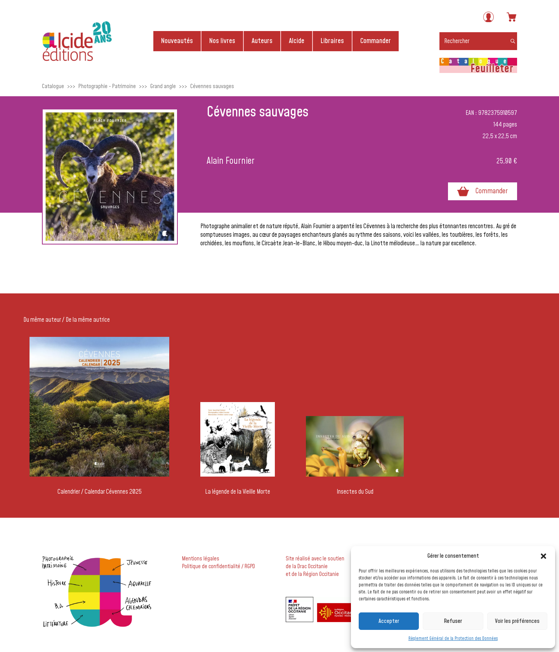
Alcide (296, 41)
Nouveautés (177, 41)
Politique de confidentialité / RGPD (218, 566)
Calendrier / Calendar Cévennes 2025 (99, 491)
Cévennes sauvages (212, 86)
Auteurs (262, 41)
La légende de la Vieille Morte (237, 491)
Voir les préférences (517, 621)
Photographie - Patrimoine (107, 86)
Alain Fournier (231, 161)
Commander (375, 41)
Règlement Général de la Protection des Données (453, 638)
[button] (543, 556)
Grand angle (163, 86)
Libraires (332, 41)
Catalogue (53, 86)
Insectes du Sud (355, 491)
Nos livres (222, 41)
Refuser (453, 621)
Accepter (388, 621)
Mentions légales (200, 559)
